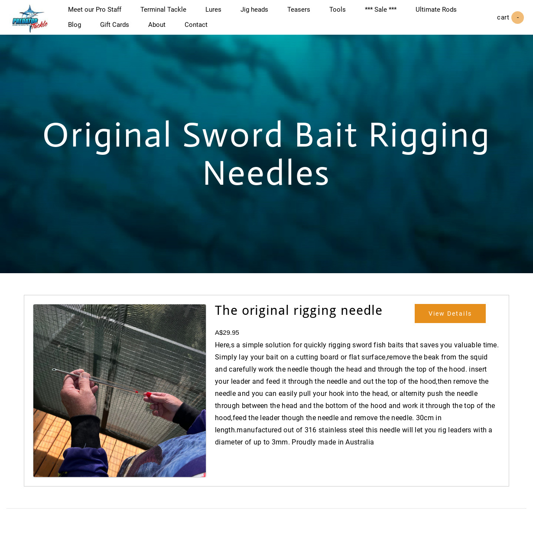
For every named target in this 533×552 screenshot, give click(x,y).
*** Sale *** (389, 14)
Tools (346, 14)
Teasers (307, 14)
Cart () (502, 22)
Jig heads (263, 14)
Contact (265, 29)
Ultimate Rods (97, 29)
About (225, 29)
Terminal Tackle (172, 14)
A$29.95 (227, 341)
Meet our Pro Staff (103, 14)
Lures (222, 14)
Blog (143, 29)
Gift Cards (183, 29)
